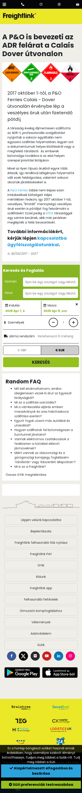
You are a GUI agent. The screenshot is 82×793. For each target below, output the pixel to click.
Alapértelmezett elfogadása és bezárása (41, 771)
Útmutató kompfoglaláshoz (41, 611)
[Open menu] (4, 4)
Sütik (41, 645)
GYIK (41, 565)
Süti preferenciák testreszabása (41, 784)
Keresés (41, 362)
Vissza (51, 305)
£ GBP (22, 350)
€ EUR (60, 350)
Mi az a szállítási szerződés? (35, 402)
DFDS (49, 213)
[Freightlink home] (19, 16)
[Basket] (77, 4)
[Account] (59, 4)
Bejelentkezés (41, 531)
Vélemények (41, 622)
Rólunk (41, 577)
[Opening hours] (41, 4)
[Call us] (22, 4)
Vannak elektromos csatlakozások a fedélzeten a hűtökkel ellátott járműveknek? (41, 443)
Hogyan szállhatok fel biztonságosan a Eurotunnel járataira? (43, 432)
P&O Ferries (19, 190)
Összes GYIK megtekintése (26, 475)
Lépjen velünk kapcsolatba (41, 520)
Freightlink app (41, 588)
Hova (8, 293)
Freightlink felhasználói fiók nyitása (41, 542)
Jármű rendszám (19, 336)
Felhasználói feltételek (41, 599)
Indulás (14, 305)
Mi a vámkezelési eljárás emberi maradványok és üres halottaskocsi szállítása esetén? (41, 411)
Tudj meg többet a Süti (53, 759)
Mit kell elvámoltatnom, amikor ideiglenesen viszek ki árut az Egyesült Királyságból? (43, 393)
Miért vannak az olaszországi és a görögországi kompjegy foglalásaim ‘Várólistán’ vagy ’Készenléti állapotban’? (45, 457)
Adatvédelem (41, 633)
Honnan (11, 281)
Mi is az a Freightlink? (30, 466)
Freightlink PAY (41, 554)
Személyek (13, 322)
